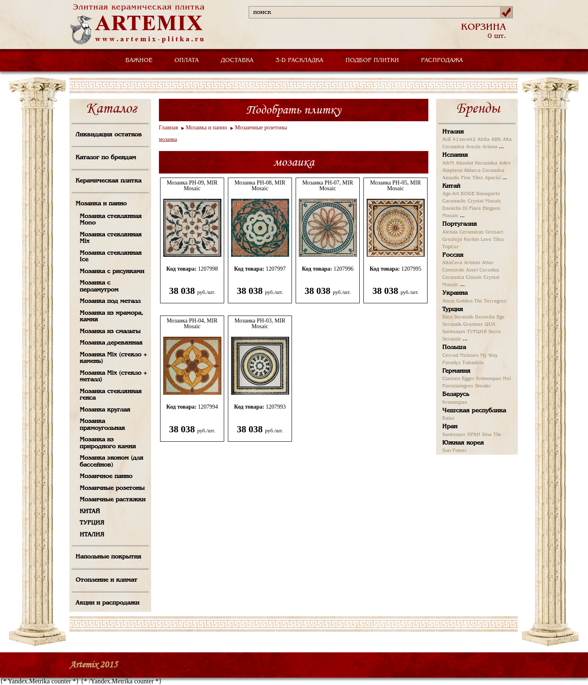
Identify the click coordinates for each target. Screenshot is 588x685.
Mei (507, 378)
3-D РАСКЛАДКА (299, 60)
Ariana (489, 147)
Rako (448, 418)
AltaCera (452, 262)
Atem (448, 301)
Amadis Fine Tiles (462, 178)
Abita (483, 139)
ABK (496, 139)
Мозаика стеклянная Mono (111, 220)
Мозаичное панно (106, 476)
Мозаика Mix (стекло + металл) (113, 376)
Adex (505, 163)
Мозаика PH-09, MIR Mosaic (192, 185)
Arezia (473, 147)
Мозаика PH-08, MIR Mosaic (259, 185)
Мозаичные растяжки (112, 500)
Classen (451, 378)
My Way (489, 355)
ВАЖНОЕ (138, 60)
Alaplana (452, 170)
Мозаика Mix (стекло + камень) (113, 358)
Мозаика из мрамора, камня (111, 316)
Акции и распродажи (107, 603)
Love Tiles (492, 239)
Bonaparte (488, 193)
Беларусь (455, 394)
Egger (468, 378)
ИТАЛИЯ (92, 535)
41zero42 (464, 139)
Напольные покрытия (108, 557)
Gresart (494, 232)
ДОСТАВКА (237, 60)
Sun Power (454, 450)
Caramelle (454, 201)
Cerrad (450, 355)
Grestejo (452, 239)
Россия (452, 255)
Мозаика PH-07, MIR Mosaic (327, 185)
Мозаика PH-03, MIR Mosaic (259, 323)
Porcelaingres (457, 386)
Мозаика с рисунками (112, 271)
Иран (449, 426)
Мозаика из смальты (110, 331)
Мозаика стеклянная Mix (111, 238)
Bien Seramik (457, 317)
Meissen (469, 355)
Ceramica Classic (462, 277)
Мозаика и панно (101, 204)
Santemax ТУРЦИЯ (464, 331)
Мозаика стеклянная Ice (111, 256)
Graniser (473, 324)
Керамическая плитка (108, 181)
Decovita (485, 317)
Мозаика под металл (110, 301)
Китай (451, 186)
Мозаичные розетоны (112, 488)
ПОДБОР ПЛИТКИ (372, 60)
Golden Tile (469, 301)
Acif (446, 139)
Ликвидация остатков (109, 135)
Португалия (459, 224)
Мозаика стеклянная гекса (111, 395)
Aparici (493, 178)
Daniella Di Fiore (461, 208)
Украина (455, 293)
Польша (454, 347)
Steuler (483, 386)
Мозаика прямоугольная (102, 424)
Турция (452, 309)
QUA (490, 324)
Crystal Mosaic (484, 201)
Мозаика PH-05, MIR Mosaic (395, 185)
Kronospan (488, 378)
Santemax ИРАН (461, 434)
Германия (456, 371)
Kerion (471, 239)
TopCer (450, 247)
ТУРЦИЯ (92, 523)
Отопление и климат (106, 580)
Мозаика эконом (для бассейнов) (111, 461)
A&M (448, 163)
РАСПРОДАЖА (442, 60)
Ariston (472, 262)
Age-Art (450, 193)
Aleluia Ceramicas (463, 232)
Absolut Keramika (476, 163)
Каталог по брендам (106, 157)
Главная (168, 128)
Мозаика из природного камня (108, 443)
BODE (467, 193)
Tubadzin (472, 362)
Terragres (495, 301)
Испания (455, 155)
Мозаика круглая (105, 410)
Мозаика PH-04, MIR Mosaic (192, 323)
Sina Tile (491, 434)
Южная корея (463, 443)
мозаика (168, 139)
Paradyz (451, 362)
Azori (472, 270)
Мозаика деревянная (111, 343)
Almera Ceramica (484, 170)
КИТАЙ (90, 511)
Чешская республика (474, 411)
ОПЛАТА (186, 60)
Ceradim (489, 270)
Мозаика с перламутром (99, 286)
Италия (453, 132)
